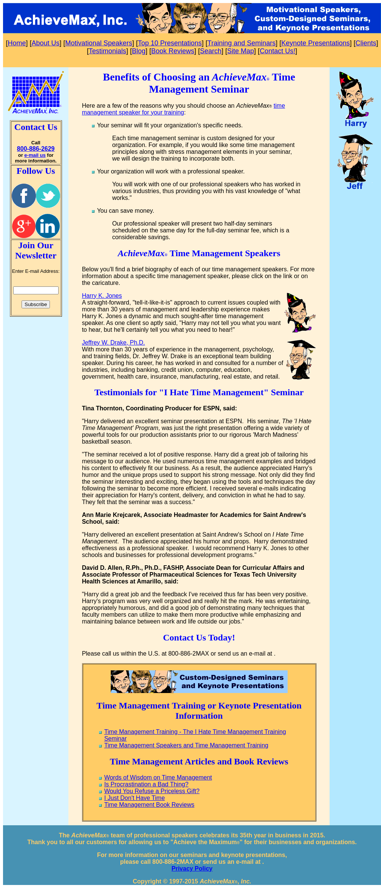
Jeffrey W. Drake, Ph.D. (113, 342)
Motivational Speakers (98, 43)
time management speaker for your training (183, 109)
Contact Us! (277, 51)
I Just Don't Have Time (134, 798)
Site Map (240, 51)
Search (210, 51)
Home (17, 43)
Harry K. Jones (102, 295)
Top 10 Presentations (170, 43)
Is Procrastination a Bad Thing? (146, 784)
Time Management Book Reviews (149, 804)
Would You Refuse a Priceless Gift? (152, 791)
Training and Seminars (242, 43)
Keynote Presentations (315, 43)
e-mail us (34, 155)
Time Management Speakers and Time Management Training (186, 745)
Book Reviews (172, 51)
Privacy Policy (192, 868)
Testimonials (107, 51)
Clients (365, 43)
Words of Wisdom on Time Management (158, 777)
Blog (139, 51)
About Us (46, 43)
